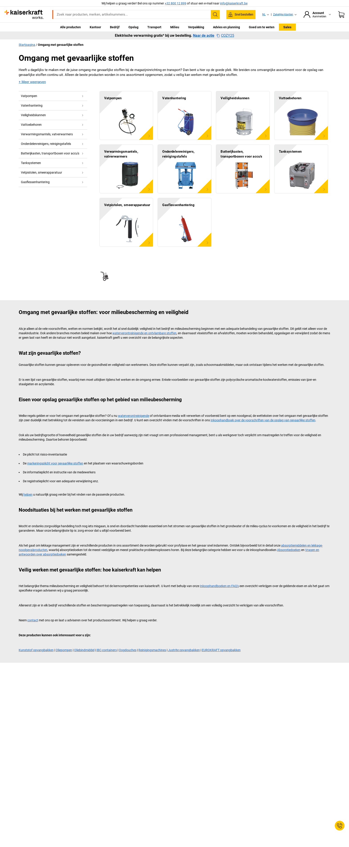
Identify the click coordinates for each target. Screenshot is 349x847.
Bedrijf (115, 27)
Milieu (174, 27)
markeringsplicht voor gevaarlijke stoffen (55, 463)
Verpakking (196, 27)
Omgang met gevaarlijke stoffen (60, 45)
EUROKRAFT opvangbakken (221, 650)
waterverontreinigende (133, 415)
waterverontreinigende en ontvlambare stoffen (144, 333)
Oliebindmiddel (84, 650)
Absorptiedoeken (288, 550)
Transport (154, 27)
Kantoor (95, 27)
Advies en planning (226, 27)
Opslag (133, 27)
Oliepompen (64, 650)
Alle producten (70, 27)
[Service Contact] (340, 826)
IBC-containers (106, 650)
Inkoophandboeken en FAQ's (219, 586)
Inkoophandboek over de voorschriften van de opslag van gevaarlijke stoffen (263, 420)
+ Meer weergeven (32, 82)
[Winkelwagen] (341, 14)
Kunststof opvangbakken (36, 650)
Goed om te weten (261, 27)
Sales (287, 27)
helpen (27, 494)
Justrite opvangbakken (184, 650)
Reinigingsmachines (152, 650)
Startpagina (27, 45)
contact (32, 620)
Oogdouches (127, 650)
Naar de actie (203, 35)
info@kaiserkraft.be (234, 3)
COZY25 (225, 35)
